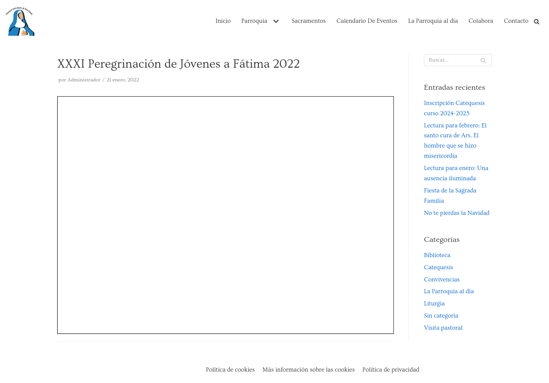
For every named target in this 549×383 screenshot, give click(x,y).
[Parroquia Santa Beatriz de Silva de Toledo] (20, 21)
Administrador (84, 80)
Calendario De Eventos (366, 20)
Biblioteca (437, 255)
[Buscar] (536, 21)
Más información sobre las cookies (308, 369)
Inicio (223, 20)
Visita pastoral (443, 327)
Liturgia (434, 303)
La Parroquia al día (433, 20)
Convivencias (442, 279)
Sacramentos (309, 20)
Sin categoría (441, 315)
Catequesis (438, 267)
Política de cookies (230, 369)
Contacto (516, 20)
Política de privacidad (391, 369)
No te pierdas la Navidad (457, 213)
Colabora (481, 20)
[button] (275, 21)
